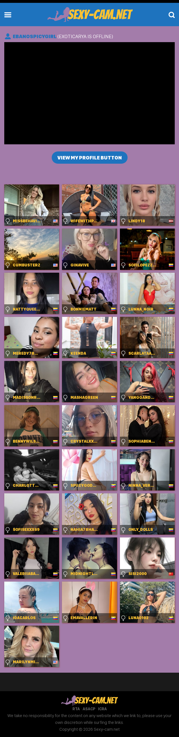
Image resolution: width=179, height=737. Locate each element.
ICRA (102, 709)
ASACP (89, 709)
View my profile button (89, 158)
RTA (76, 709)
